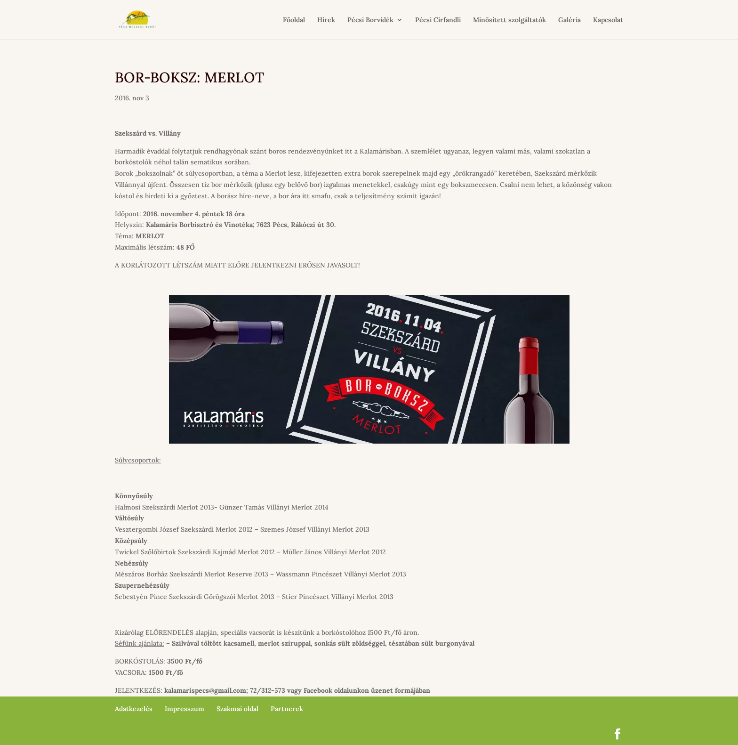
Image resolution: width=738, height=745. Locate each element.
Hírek (326, 20)
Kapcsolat (608, 20)
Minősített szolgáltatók (509, 20)
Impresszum (184, 709)
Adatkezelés (133, 709)
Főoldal (294, 20)
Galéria (569, 20)
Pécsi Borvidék (370, 20)
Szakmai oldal (237, 709)
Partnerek (287, 709)
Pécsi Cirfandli (438, 20)
